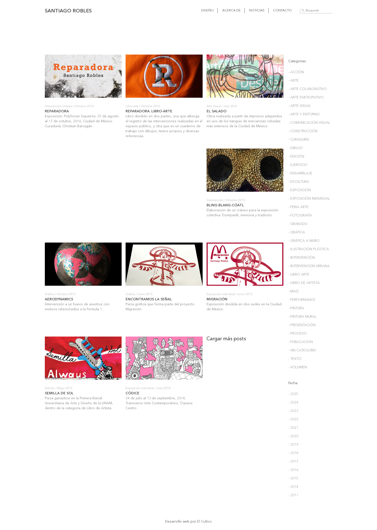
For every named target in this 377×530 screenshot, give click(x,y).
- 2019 (293, 444)
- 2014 (293, 487)
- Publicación (300, 342)
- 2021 (293, 428)
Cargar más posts (226, 339)
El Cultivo (204, 521)
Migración (217, 299)
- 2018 (293, 453)
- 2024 (293, 402)
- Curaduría (298, 139)
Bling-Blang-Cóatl (225, 205)
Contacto (282, 10)
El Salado (216, 111)
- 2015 (293, 478)
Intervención (215, 200)
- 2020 (293, 436)
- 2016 (293, 470)
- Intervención (301, 257)
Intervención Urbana (58, 106)
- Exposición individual (309, 198)
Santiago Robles (68, 11)
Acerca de (231, 10)
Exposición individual (221, 294)
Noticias (257, 10)
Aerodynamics (59, 299)
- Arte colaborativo (307, 89)
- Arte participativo (306, 97)
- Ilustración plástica (308, 249)
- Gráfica (296, 232)
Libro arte (132, 106)
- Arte (293, 80)
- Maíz (293, 291)
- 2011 (293, 495)
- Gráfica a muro (304, 241)
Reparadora (57, 111)
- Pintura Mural (302, 316)
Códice (132, 393)
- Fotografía (300, 215)
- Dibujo (295, 148)
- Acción (296, 72)
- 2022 (293, 419)
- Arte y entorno (304, 114)
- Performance (301, 300)
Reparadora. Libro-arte (149, 111)
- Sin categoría (302, 350)
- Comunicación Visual (309, 123)
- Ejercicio (297, 165)
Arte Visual (214, 106)
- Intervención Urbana (309, 266)
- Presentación (302, 325)
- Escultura (298, 182)
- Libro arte (298, 274)
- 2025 (293, 394)
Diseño (207, 10)
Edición (50, 388)
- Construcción (303, 131)
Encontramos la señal (149, 299)
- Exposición (299, 190)
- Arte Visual (299, 106)
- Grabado (298, 224)
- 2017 (293, 461)
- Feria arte (298, 207)
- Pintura (296, 308)
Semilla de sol (59, 393)
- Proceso (297, 333)
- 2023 (293, 411)
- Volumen (297, 367)
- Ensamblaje (300, 173)
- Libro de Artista (304, 283)
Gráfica (49, 294)
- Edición (296, 156)
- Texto (294, 359)
